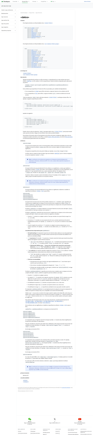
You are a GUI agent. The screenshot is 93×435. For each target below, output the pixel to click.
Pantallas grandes (46, 432)
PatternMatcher (46, 302)
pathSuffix (33, 35)
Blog (53, 1)
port (32, 30)
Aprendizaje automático (35, 433)
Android (19, 431)
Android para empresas (22, 433)
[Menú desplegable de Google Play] (47, 1)
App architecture (6, 6)
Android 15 (57, 431)
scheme (32, 27)
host (32, 29)
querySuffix (34, 65)
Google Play (43, 1)
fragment (33, 56)
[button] (7, 10)
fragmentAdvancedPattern (37, 60)
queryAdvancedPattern (36, 67)
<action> (25, 380)
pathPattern (34, 32)
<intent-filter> (48, 23)
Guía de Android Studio (72, 432)
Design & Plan (31, 12)
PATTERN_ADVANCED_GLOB (31, 302)
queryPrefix (34, 64)
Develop (34, 1)
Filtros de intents (69, 137)
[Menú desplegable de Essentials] (19, 1)
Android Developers (24, 12)
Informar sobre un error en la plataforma (86, 432)
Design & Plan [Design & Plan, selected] (25, 1)
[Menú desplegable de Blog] (55, 1)
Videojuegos (32, 431)
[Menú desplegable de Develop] (37, 1)
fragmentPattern (35, 57)
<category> (26, 381)
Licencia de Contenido (66, 387)
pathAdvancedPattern (36, 36)
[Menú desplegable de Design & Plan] (29, 1)
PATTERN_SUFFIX (58, 301)
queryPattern (34, 63)
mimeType (33, 37)
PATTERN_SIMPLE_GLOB (48, 301)
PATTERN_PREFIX (38, 301)
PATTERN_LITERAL (30, 301)
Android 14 (57, 433)
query (32, 62)
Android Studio (87, 1)
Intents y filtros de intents (53, 137)
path (32, 31)
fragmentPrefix (34, 58)
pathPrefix (33, 34)
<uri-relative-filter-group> (52, 43)
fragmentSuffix (34, 59)
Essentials (15, 1)
